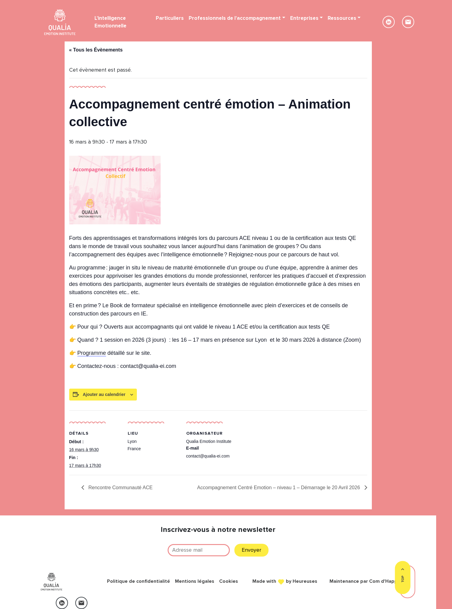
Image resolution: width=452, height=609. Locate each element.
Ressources (342, 18)
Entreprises (304, 18)
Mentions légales (194, 581)
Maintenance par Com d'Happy (364, 581)
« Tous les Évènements (96, 49)
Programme (91, 353)
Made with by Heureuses (284, 581)
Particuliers (170, 18)
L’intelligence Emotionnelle (110, 22)
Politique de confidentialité (138, 581)
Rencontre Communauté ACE (120, 487)
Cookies (228, 581)
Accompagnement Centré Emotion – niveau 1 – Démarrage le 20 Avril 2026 (279, 487)
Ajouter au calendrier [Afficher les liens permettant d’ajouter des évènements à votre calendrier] (104, 394)
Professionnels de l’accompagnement (235, 18)
